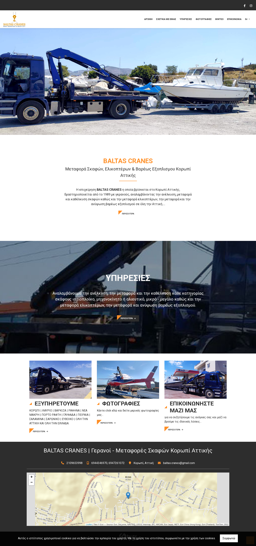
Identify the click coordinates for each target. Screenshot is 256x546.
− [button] (31, 482)
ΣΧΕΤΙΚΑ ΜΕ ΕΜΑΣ (166, 19)
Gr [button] (246, 19)
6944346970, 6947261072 (108, 463)
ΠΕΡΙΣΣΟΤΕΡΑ (128, 214)
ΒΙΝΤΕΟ (219, 19)
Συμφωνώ (229, 538)
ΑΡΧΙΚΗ (148, 19)
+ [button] (31, 477)
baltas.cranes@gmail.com (179, 463)
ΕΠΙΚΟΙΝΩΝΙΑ (234, 19)
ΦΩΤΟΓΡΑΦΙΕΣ (204, 19)
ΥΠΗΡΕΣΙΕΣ (186, 19)
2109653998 (74, 463)
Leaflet (89, 524)
